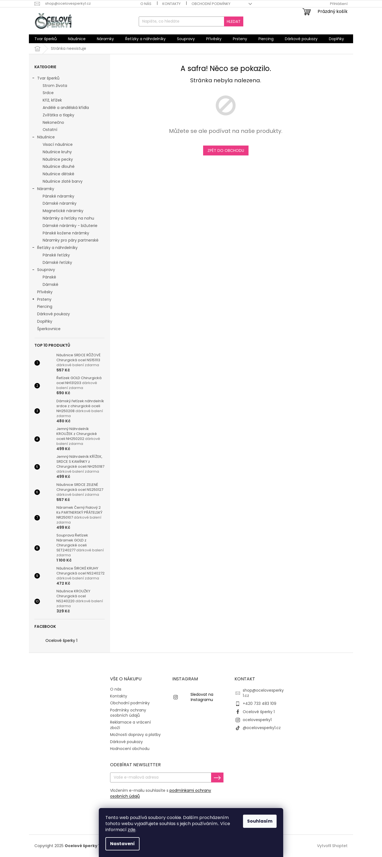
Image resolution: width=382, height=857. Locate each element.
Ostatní (50, 129)
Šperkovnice (49, 329)
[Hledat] (191, 21)
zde (131, 829)
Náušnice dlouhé (59, 166)
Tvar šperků (45, 78)
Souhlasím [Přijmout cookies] (259, 821)
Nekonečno (53, 122)
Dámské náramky (60, 203)
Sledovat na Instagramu (201, 697)
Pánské (49, 277)
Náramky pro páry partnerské (71, 240)
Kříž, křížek (52, 100)
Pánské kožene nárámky (66, 233)
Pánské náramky (58, 196)
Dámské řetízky (57, 262)
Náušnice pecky (58, 159)
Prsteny (41, 300)
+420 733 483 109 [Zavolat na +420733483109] (259, 703)
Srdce (48, 92)
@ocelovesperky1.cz (262, 727)
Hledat (234, 21)
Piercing (45, 306)
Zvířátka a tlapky (58, 115)
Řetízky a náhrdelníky (55, 248)
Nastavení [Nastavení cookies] (122, 843)
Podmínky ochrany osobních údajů (128, 712)
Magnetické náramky (63, 210)
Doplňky (45, 321)
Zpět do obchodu (226, 150)
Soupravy (43, 270)
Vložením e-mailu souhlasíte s (160, 793)
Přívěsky (45, 292)
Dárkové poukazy (54, 314)
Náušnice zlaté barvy (63, 181)
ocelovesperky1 (257, 719)
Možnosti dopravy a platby (135, 734)
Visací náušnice (58, 144)
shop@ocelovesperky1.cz (263, 693)
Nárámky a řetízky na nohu (68, 218)
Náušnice (43, 137)
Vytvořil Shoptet (332, 845)
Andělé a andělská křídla (66, 107)
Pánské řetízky (56, 255)
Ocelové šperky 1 (61, 640)
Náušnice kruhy (57, 152)
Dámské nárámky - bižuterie (70, 225)
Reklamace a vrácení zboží (130, 724)
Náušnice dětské (58, 174)
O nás (145, 3)
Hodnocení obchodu (129, 748)
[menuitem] (45, 38)
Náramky (43, 189)
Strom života (55, 85)
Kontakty (171, 3)
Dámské (50, 284)
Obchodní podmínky (211, 3)
